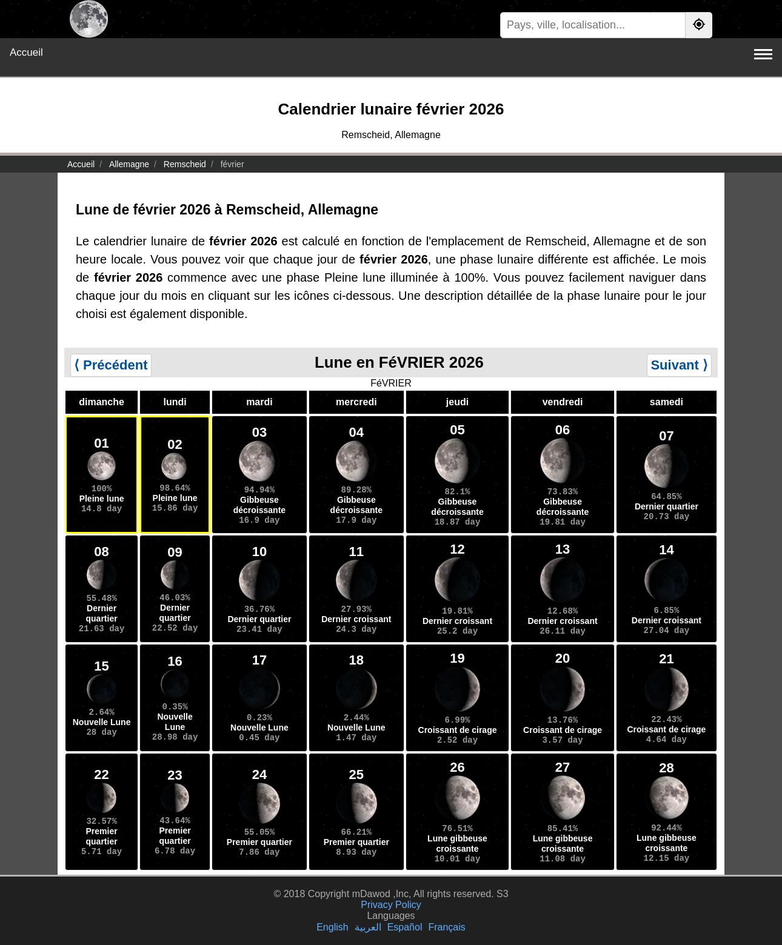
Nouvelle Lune (102, 722)
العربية (368, 927)
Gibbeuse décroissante (259, 505)
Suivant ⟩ (679, 365)
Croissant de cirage (457, 730)
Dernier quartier (666, 506)
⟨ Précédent (111, 365)
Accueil (26, 52)
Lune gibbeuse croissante (457, 844)
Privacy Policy (391, 905)
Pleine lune (101, 498)
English (332, 927)
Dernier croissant (356, 619)
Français (446, 927)
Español (405, 927)
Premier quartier (102, 836)
